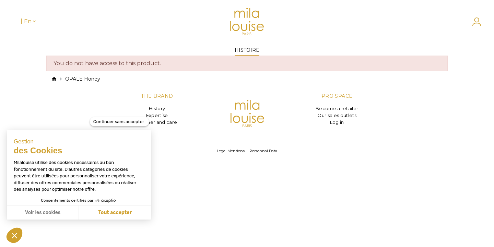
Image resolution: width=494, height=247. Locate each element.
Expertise (157, 115)
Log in (337, 122)
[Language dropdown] (30, 21)
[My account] (473, 21)
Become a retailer (337, 108)
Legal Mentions (231, 151)
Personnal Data (263, 151)
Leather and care (157, 122)
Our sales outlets (336, 115)
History (157, 108)
